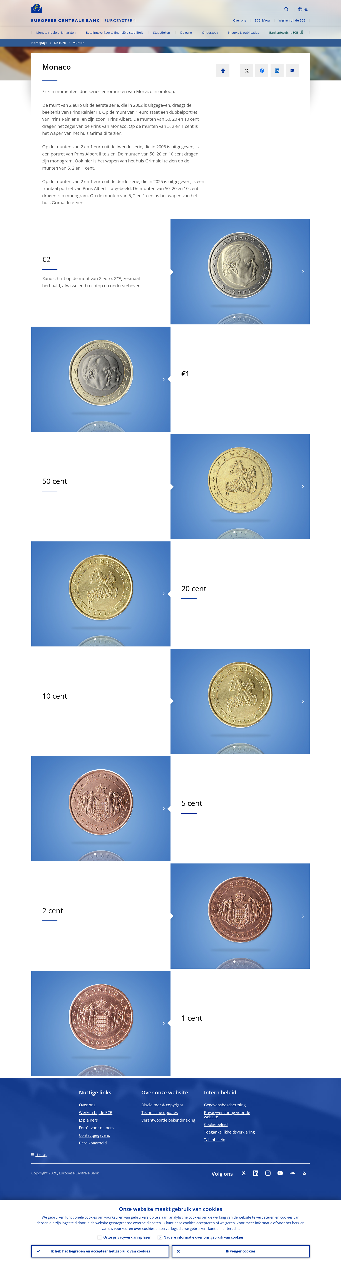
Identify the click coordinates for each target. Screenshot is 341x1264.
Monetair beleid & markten (56, 32)
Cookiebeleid (216, 1124)
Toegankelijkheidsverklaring (229, 1132)
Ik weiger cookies (241, 1251)
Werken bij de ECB (292, 20)
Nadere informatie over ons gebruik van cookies (204, 1237)
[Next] (302, 272)
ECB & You (262, 20)
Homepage (39, 43)
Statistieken (161, 32)
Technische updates (159, 1112)
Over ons (239, 20)
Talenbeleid (214, 1139)
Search (286, 9)
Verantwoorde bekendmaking (168, 1120)
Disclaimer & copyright (162, 1104)
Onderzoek (210, 32)
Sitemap (41, 1155)
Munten (78, 43)
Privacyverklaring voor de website (227, 1114)
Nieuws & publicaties (243, 32)
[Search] (261, 8)
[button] (294, 9)
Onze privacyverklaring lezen (127, 1237)
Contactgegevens (94, 1135)
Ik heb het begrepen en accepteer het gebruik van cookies (100, 1251)
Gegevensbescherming (225, 1104)
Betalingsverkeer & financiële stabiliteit (114, 32)
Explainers (88, 1120)
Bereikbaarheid (93, 1142)
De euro (186, 32)
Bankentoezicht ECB (287, 32)
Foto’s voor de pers (96, 1127)
